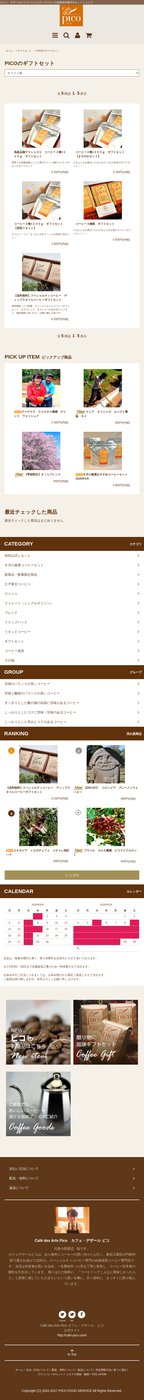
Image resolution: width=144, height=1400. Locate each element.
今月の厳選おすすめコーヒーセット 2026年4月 (102, 476)
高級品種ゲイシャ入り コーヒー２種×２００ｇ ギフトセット (40, 154)
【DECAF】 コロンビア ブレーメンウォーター (105, 790)
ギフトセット (25, 50)
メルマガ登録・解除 (77, 1374)
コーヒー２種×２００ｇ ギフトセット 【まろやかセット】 (101, 154)
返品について (85, 1369)
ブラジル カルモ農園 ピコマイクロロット (105, 853)
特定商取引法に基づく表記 (111, 1369)
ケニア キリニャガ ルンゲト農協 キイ (101, 414)
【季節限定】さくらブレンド (38, 475)
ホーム (9, 50)
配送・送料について (63, 1369)
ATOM (102, 1374)
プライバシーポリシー (50, 1374)
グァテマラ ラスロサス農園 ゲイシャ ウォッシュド (40, 414)
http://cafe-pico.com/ (72, 1335)
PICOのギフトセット (48, 50)
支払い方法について (37, 1369)
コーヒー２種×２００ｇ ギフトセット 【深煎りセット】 (40, 226)
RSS (94, 1374)
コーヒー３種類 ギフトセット (96, 224)
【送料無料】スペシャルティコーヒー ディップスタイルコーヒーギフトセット (40, 297)
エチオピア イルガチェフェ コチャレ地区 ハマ (38, 852)
